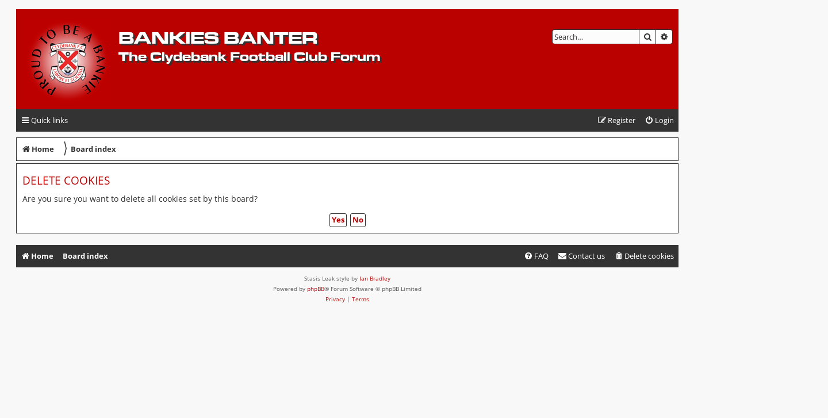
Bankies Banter (217, 37)
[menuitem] (659, 120)
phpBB (315, 289)
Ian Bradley (374, 278)
